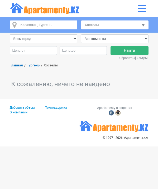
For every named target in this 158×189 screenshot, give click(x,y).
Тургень (33, 65)
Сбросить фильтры (133, 58)
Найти (129, 50)
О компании (19, 112)
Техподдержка (56, 107)
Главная (16, 65)
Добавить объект (23, 107)
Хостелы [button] (92, 25)
